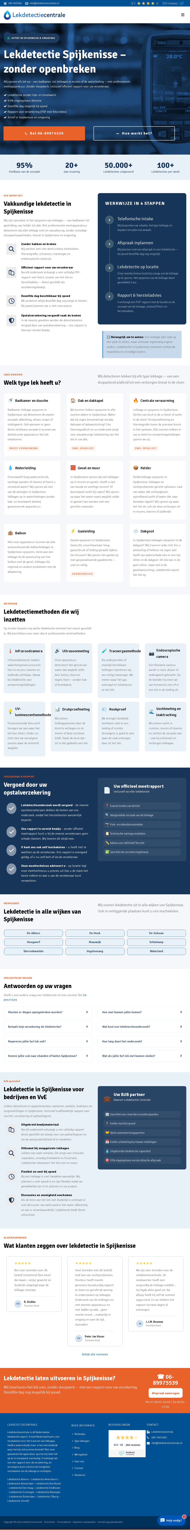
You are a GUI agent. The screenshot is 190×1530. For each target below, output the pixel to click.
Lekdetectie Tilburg (47, 1496)
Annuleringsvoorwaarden (110, 1522)
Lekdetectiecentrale (32, 1522)
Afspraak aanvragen (165, 1393)
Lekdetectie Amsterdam (20, 1483)
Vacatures (78, 1475)
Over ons (78, 1461)
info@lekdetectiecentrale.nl (166, 1443)
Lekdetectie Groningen (21, 1492)
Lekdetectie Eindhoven (48, 1487)
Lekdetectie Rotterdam (22, 1496)
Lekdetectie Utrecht (18, 1500)
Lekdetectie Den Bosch (48, 1483)
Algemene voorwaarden (84, 1522)
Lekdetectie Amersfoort (44, 1479)
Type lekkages (81, 1441)
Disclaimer (49, 1522)
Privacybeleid (64, 1522)
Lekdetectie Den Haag (21, 1487)
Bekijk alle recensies (95, 1354)
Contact (77, 1468)
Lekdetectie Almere (18, 1479)
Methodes (78, 1434)
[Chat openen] (172, 1520)
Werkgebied (79, 1454)
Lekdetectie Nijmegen (48, 1492)
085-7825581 (159, 1437)
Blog (75, 1447)
